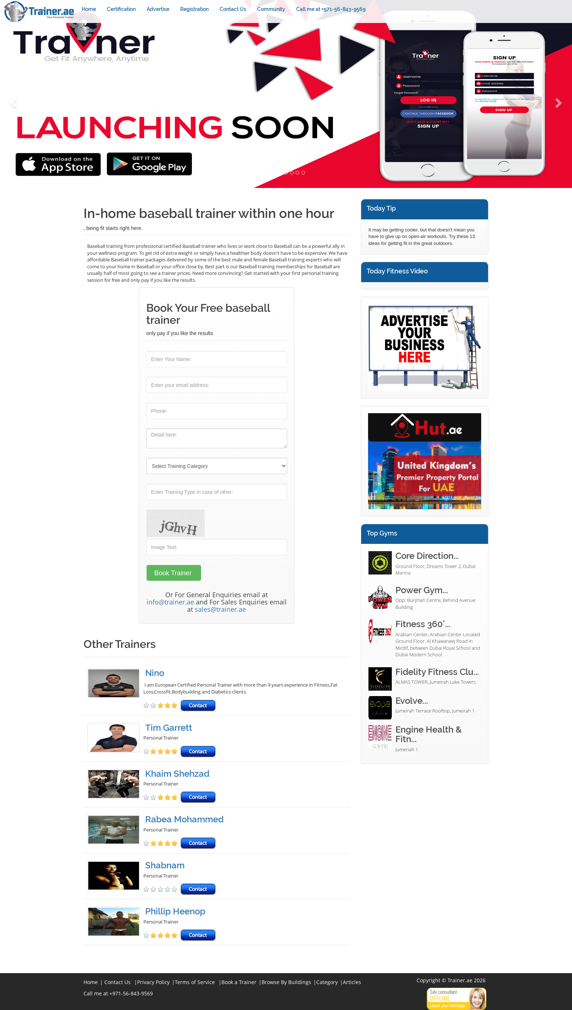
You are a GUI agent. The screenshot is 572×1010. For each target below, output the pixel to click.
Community (271, 9)
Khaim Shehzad (177, 773)
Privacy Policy (153, 982)
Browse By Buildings (286, 982)
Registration (194, 9)
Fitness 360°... (423, 624)
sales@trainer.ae (220, 609)
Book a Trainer (238, 982)
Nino (154, 673)
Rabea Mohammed (184, 819)
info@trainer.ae (170, 602)
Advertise (158, 9)
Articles (352, 982)
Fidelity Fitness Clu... (437, 672)
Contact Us (233, 9)
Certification (121, 9)
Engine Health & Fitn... (428, 734)
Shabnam (165, 865)
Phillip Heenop (175, 911)
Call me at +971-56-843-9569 (331, 9)
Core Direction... (427, 555)
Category (327, 982)
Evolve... (411, 700)
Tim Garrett (168, 727)
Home (89, 9)
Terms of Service (195, 982)
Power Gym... (421, 590)
